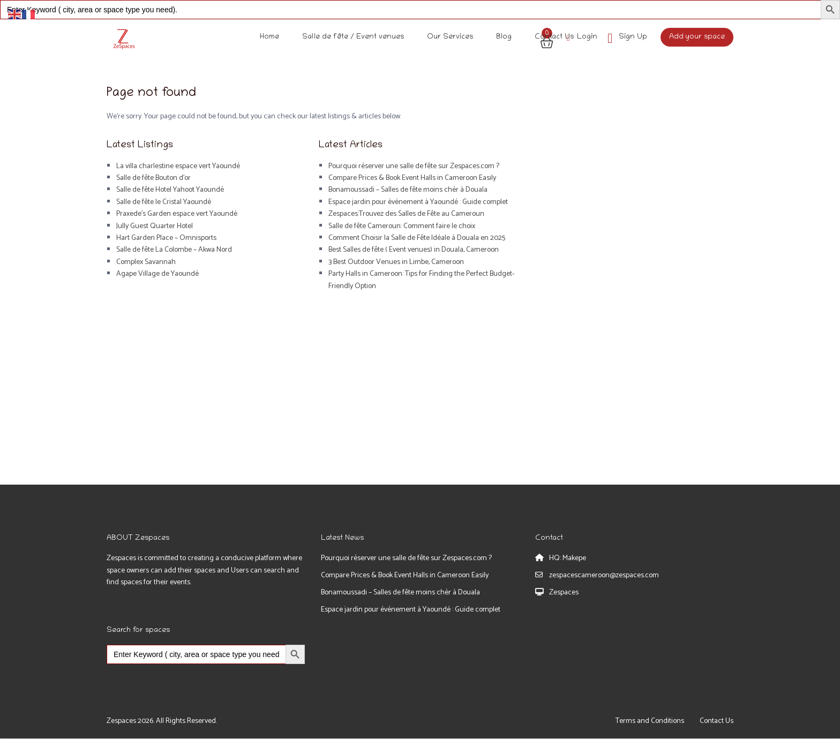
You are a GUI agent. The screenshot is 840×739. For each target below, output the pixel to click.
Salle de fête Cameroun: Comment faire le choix (401, 226)
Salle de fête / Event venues (353, 37)
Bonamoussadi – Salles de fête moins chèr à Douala (408, 190)
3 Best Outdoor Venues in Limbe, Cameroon (396, 262)
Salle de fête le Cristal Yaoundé (163, 202)
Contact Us (554, 37)
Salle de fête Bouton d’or (153, 178)
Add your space (697, 37)
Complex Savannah (146, 262)
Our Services (450, 37)
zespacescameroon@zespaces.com (604, 575)
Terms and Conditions (650, 721)
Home (269, 37)
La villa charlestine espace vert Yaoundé (178, 166)
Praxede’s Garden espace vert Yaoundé (176, 214)
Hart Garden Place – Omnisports (166, 238)
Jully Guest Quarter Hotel (154, 226)
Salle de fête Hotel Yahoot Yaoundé (170, 190)
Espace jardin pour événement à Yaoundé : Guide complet (418, 202)
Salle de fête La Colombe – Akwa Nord (174, 250)
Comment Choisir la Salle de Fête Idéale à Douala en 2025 (416, 238)
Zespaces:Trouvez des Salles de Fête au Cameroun (406, 214)
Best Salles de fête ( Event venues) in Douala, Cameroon (413, 250)
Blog (504, 37)
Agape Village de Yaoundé (157, 274)
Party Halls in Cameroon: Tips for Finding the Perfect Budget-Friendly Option (421, 280)
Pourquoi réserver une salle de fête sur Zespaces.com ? (413, 166)
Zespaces (564, 592)
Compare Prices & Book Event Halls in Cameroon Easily (412, 178)
